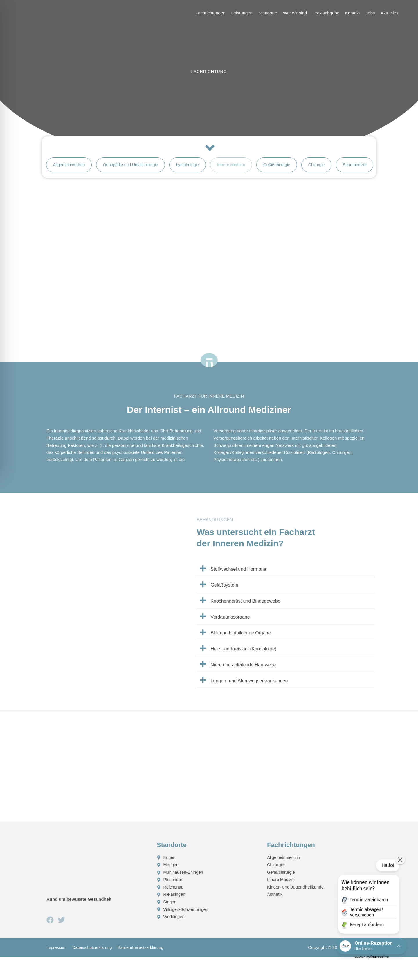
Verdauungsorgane (230, 621)
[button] (285, 573)
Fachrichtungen (210, 12)
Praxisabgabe (326, 12)
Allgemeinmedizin (69, 167)
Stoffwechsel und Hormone (238, 573)
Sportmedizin (355, 167)
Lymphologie (187, 167)
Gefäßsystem (224, 589)
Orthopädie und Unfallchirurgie (130, 167)
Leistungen (242, 12)
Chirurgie (316, 167)
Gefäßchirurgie (276, 167)
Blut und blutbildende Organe (240, 637)
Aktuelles (390, 12)
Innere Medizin (231, 167)
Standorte (267, 12)
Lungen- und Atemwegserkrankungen (249, 685)
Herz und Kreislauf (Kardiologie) (243, 653)
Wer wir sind (295, 12)
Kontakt (352, 12)
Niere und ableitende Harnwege (243, 669)
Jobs (370, 12)
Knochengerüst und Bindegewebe (245, 605)
